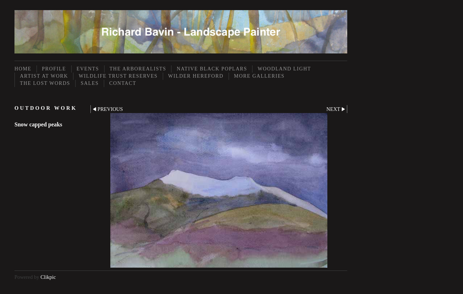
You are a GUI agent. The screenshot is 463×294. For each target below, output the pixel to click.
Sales (90, 83)
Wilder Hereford (196, 76)
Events (88, 69)
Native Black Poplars (212, 69)
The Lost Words (45, 83)
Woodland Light (284, 69)
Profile (54, 69)
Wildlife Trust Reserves (117, 76)
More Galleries (259, 76)
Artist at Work (44, 76)
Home (22, 69)
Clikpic (48, 277)
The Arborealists (138, 69)
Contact (122, 83)
